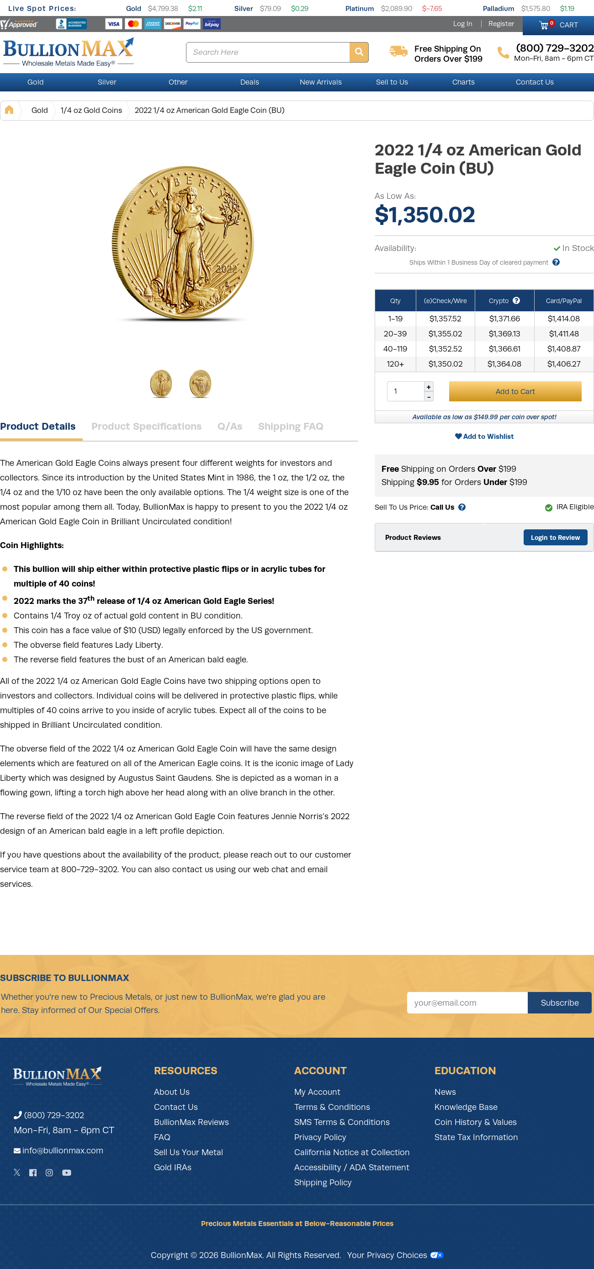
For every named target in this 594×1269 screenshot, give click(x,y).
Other (178, 82)
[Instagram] (49, 1172)
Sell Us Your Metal (188, 1152)
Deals (249, 82)
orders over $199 (448, 59)
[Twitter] (17, 1172)
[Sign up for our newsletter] (467, 1002)
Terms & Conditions (332, 1107)
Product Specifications (146, 426)
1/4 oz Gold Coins (91, 110)
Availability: (395, 248)
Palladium (498, 8)
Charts (463, 82)
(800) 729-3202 (49, 1115)
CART (563, 24)
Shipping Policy (323, 1182)
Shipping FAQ (291, 426)
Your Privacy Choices (395, 1255)
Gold (133, 8)
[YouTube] (66, 1172)
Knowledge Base (466, 1107)
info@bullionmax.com (62, 1150)
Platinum (359, 8)
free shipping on (447, 48)
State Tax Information (476, 1137)
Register (501, 23)
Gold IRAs (172, 1167)
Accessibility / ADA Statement (351, 1167)
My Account (317, 1092)
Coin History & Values (476, 1122)
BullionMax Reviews (191, 1122)
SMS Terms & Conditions (342, 1122)
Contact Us (535, 82)
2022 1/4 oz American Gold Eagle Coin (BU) (210, 110)
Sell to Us (392, 82)
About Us (172, 1092)
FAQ (162, 1137)
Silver (243, 8)
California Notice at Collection (352, 1152)
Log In (462, 23)
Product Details (38, 426)
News (445, 1092)
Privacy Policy (320, 1137)
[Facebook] (33, 1172)
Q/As (230, 426)
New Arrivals (321, 82)
